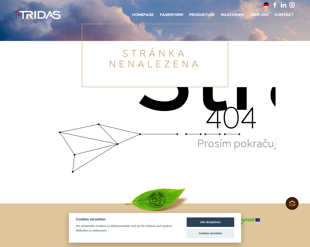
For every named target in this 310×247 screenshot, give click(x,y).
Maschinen (232, 15)
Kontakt (284, 15)
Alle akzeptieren (210, 222)
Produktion (201, 15)
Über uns (259, 15)
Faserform (171, 15)
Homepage (142, 15)
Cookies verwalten (210, 233)
